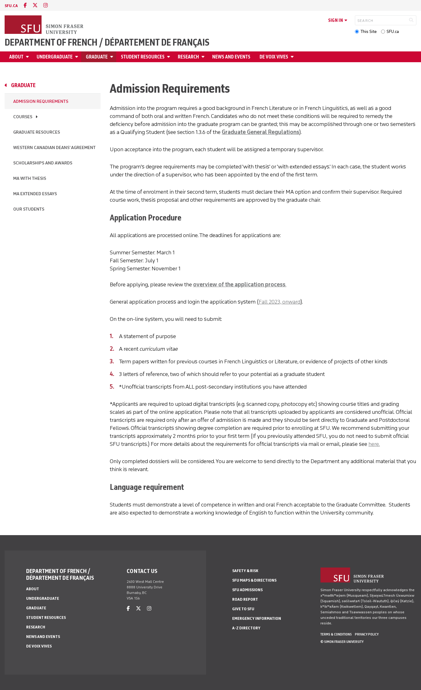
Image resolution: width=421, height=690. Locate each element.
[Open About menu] (28, 56)
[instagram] (45, 5)
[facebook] (25, 5)
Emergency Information (256, 618)
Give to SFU (243, 608)
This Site (368, 31)
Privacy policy (367, 634)
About (16, 57)
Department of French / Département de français (107, 42)
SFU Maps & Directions (254, 580)
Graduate (97, 57)
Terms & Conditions (336, 634)
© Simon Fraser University (341, 642)
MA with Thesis (29, 178)
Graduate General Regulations (260, 132)
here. (374, 444)
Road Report (245, 599)
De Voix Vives (274, 57)
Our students (28, 209)
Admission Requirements (40, 101)
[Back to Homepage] (45, 25)
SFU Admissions (247, 589)
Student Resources (143, 57)
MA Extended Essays (35, 193)
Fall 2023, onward (279, 301)
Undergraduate (55, 57)
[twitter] (35, 5)
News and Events (231, 57)
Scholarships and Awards (42, 163)
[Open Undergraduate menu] (77, 56)
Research (188, 57)
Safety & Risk (245, 570)
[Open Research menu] (204, 56)
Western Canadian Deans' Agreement (54, 147)
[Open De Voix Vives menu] (293, 56)
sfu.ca (11, 5)
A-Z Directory (246, 628)
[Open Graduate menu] (112, 56)
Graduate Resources (36, 132)
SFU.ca (393, 31)
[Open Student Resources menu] (169, 56)
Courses (22, 116)
